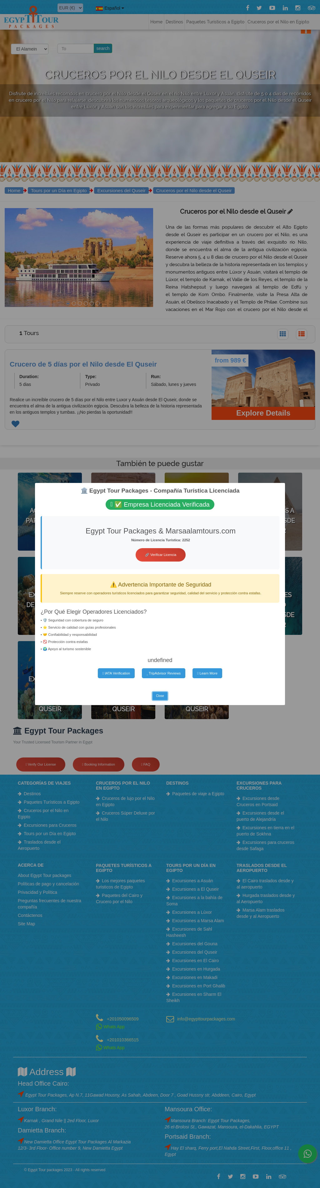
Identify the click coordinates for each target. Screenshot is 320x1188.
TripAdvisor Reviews (164, 673)
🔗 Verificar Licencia (160, 555)
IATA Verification (116, 673)
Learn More (207, 673)
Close (160, 696)
